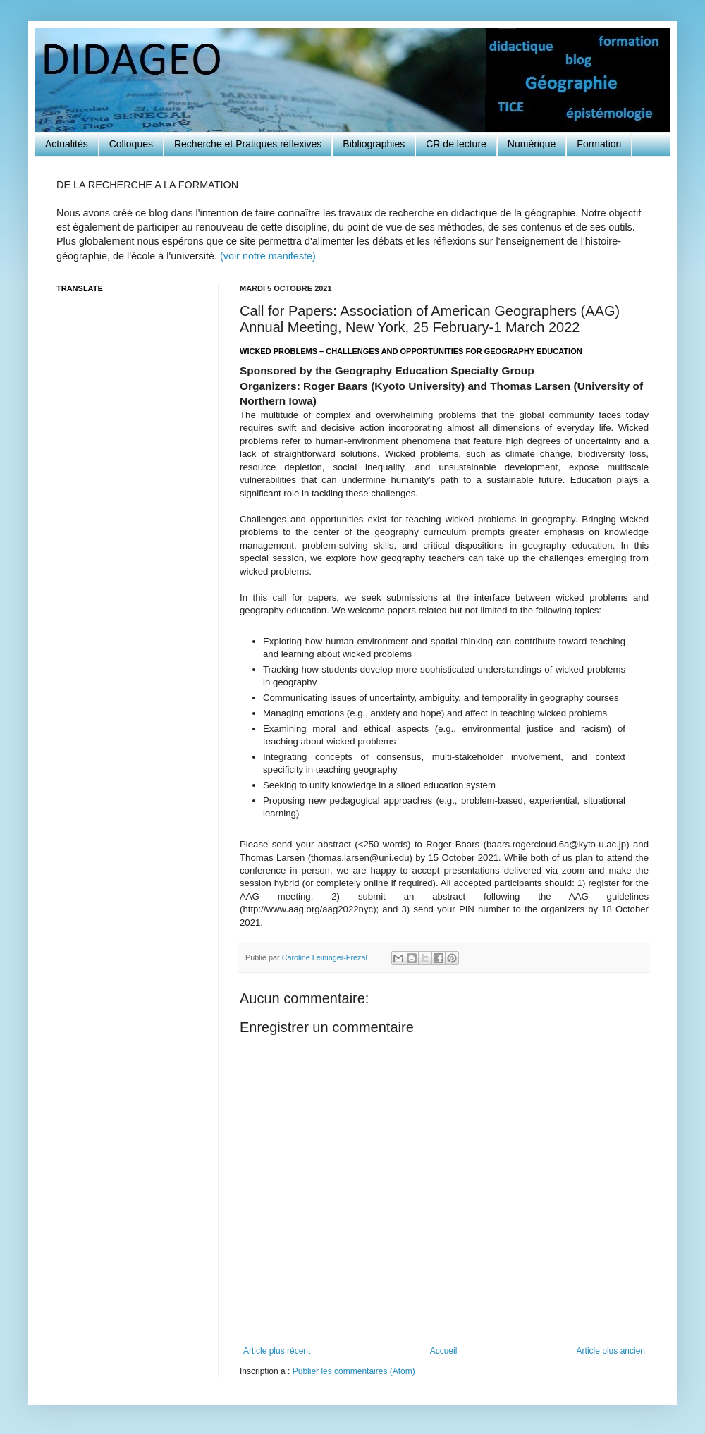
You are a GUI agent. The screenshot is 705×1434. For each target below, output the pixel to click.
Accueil (444, 1351)
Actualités (66, 143)
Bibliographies (374, 143)
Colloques (131, 143)
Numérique (532, 143)
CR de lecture (456, 143)
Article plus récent (276, 1351)
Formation (599, 143)
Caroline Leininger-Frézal (325, 957)
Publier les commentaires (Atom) (354, 1371)
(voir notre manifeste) (268, 256)
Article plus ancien (611, 1351)
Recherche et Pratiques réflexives (247, 143)
